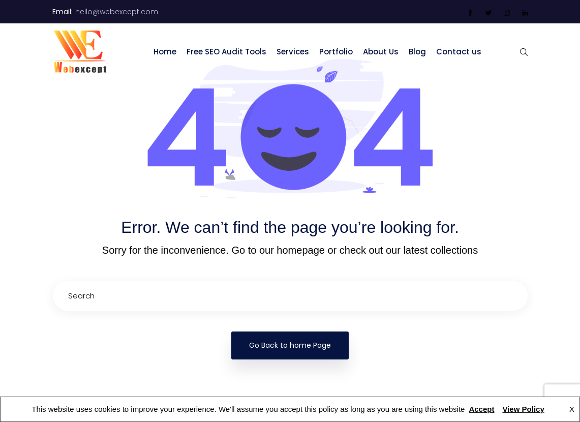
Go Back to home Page (290, 345)
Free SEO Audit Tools (226, 51)
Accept (481, 409)
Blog (417, 51)
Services (293, 51)
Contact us (458, 51)
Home (165, 51)
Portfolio (336, 51)
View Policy (523, 409)
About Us (381, 51)
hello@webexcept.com (116, 12)
